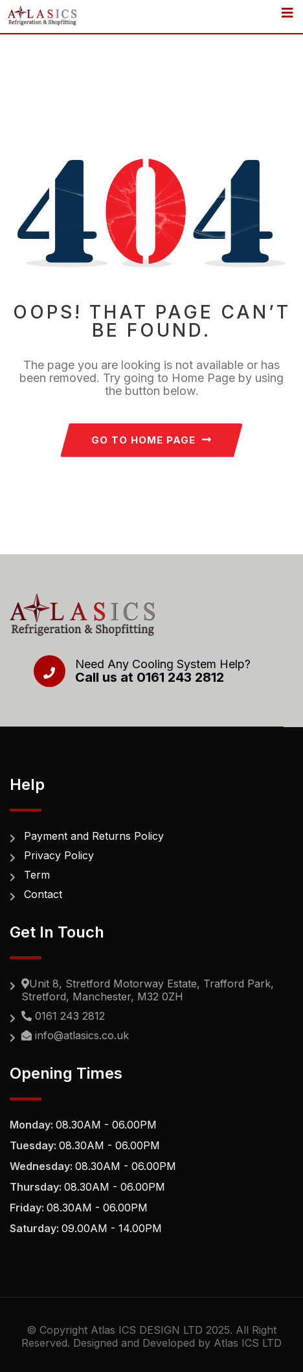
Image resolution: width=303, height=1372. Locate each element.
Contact (43, 894)
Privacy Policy (59, 855)
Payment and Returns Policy (94, 835)
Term (37, 874)
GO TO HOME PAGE (151, 440)
